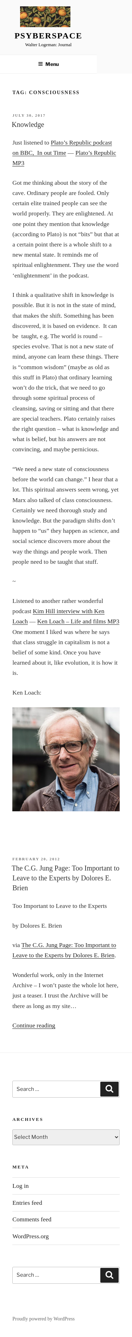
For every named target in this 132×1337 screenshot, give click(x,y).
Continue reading (33, 1025)
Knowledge (28, 124)
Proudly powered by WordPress (43, 1318)
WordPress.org (30, 1236)
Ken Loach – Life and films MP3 (78, 621)
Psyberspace (48, 35)
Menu (48, 64)
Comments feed (31, 1219)
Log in (20, 1185)
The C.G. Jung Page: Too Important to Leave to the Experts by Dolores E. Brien (65, 878)
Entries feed (27, 1202)
